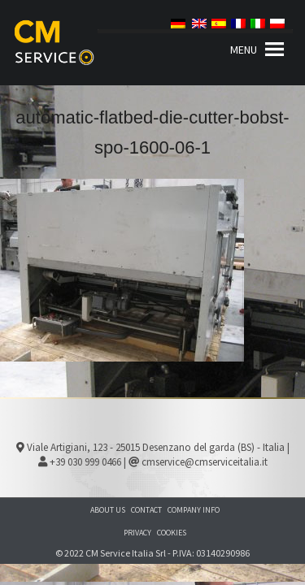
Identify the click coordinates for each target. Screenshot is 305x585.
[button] (243, 49)
